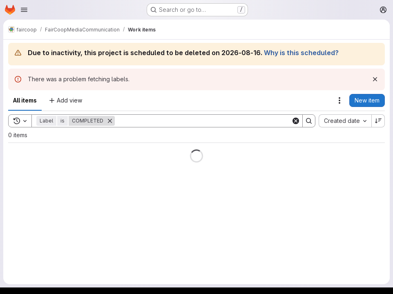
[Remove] (110, 121)
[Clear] (296, 121)
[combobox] (345, 120)
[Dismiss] (375, 79)
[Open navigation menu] (24, 9)
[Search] (203, 121)
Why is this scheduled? (301, 53)
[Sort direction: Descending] (378, 120)
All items (25, 100)
